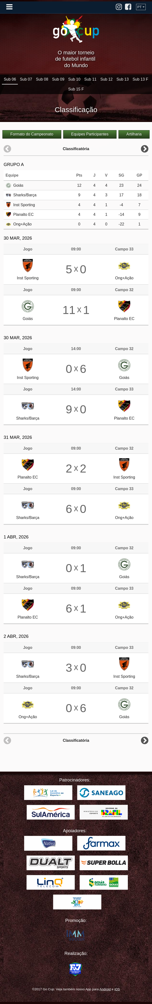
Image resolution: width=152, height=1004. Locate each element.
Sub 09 (58, 79)
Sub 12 (106, 79)
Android (105, 989)
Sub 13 (123, 79)
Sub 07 (26, 79)
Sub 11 (90, 79)
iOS (117, 989)
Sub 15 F (76, 89)
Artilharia (134, 134)
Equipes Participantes (90, 134)
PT (139, 7)
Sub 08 (42, 79)
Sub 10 (74, 79)
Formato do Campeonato (31, 134)
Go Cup (76, 29)
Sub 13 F (140, 79)
